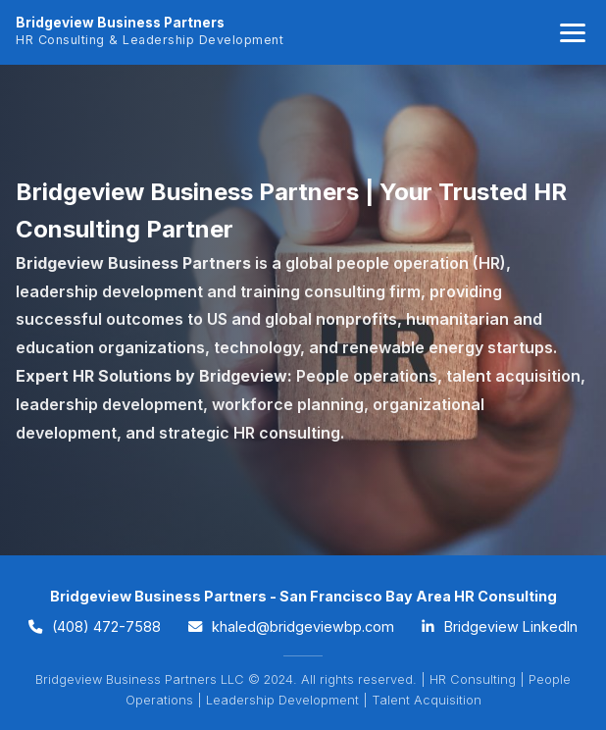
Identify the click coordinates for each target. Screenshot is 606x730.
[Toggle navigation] (572, 33)
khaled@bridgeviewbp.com (291, 626)
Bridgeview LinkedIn (500, 626)
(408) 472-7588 (94, 626)
